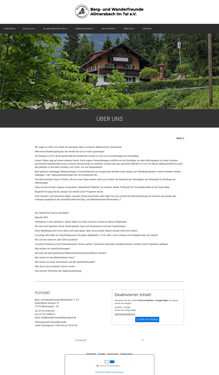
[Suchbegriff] (109, 340)
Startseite (9, 29)
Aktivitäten (108, 29)
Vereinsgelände (84, 29)
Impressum (112, 354)
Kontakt (147, 29)
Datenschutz (126, 354)
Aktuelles (28, 29)
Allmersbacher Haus (54, 29)
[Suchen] (143, 340)
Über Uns (128, 29)
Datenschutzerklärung (125, 314)
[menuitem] (9, 29)
